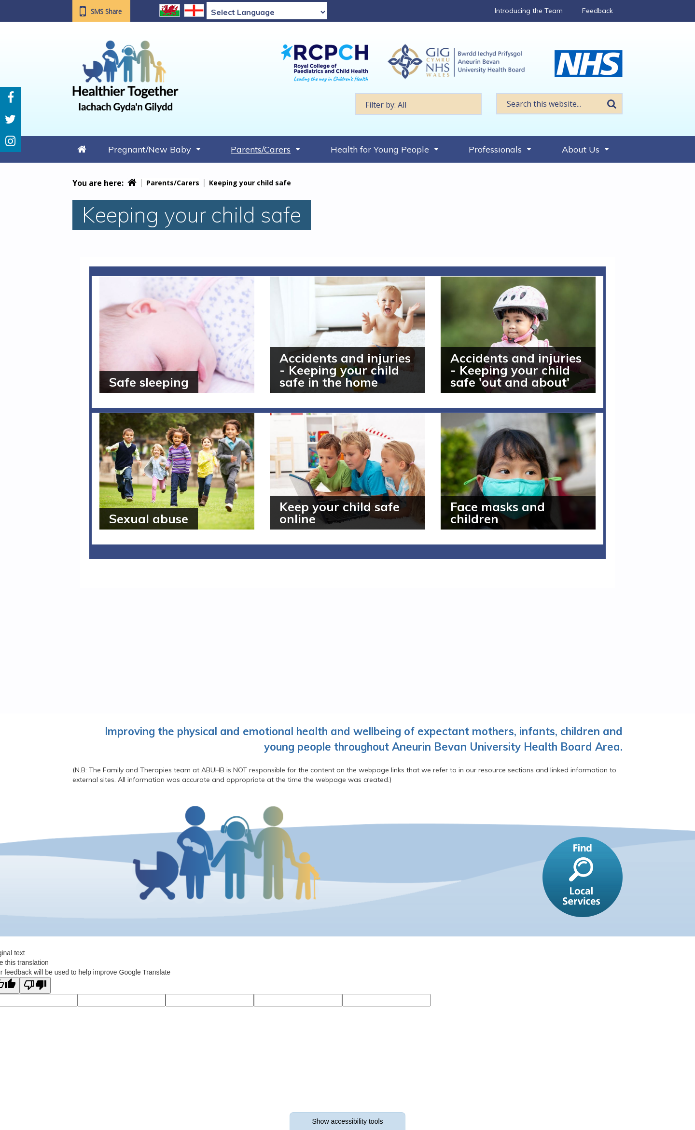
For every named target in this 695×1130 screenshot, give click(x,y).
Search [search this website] (611, 103)
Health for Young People (380, 149)
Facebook (10, 98)
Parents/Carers (261, 149)
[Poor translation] (35, 985)
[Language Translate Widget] (267, 12)
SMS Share (106, 11)
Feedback (597, 10)
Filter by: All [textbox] (385, 104)
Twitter (10, 119)
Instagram (10, 141)
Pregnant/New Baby (149, 149)
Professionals (495, 149)
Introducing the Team (529, 10)
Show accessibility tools (347, 1121)
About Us (580, 149)
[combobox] (418, 104)
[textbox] (418, 104)
